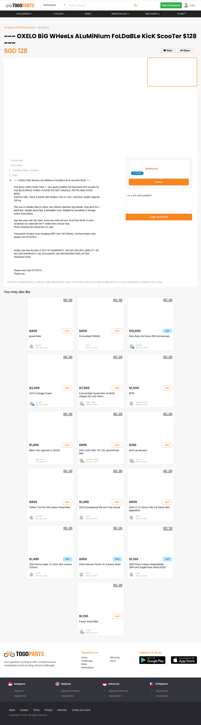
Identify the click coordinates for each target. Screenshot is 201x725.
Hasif (88, 345)
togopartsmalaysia (70, 691)
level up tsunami (138, 450)
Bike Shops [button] (153, 14)
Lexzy (88, 516)
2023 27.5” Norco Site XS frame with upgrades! (149, 509)
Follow (158, 182)
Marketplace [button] (120, 14)
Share (185, 50)
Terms (36, 710)
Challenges (24, 14)
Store (113, 661)
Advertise (62, 710)
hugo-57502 (91, 402)
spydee (139, 345)
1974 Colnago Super (40, 393)
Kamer (88, 630)
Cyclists (58, 14)
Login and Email (159, 217)
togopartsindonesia (118, 691)
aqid (138, 459)
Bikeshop (115, 657)
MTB (131, 393)
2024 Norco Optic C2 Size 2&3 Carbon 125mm (50, 566)
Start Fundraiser (171, 5)
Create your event (81, 710)
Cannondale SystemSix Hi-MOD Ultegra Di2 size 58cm (97, 395)
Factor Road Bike (88, 621)
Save (168, 50)
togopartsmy (67, 695)
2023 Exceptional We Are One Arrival (99, 507)
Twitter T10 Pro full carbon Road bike (49, 507)
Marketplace (87, 667)
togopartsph (162, 691)
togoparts (19, 691)
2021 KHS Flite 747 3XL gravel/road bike (99, 452)
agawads (40, 459)
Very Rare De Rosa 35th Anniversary (149, 336)
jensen (38, 345)
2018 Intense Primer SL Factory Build (100, 564)
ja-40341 (39, 516)
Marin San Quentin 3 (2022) (44, 450)
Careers (24, 710)
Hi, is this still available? (159, 202)
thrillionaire (152, 168)
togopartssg (20, 695)
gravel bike (35, 336)
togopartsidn (114, 695)
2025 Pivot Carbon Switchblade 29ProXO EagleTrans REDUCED (147, 566)
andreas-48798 (92, 459)
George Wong (141, 402)
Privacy (48, 710)
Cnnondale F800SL (90, 336)
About (12, 710)
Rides (88, 14)
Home (84, 657)
